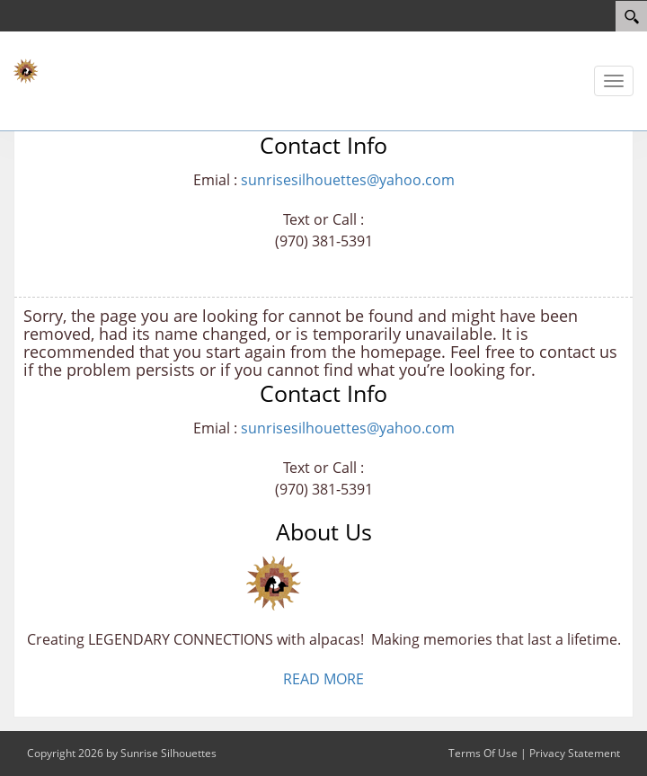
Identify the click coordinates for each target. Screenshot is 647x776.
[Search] (631, 16)
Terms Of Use (483, 753)
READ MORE (323, 679)
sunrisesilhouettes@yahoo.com (348, 180)
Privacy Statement (574, 753)
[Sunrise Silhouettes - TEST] (67, 72)
